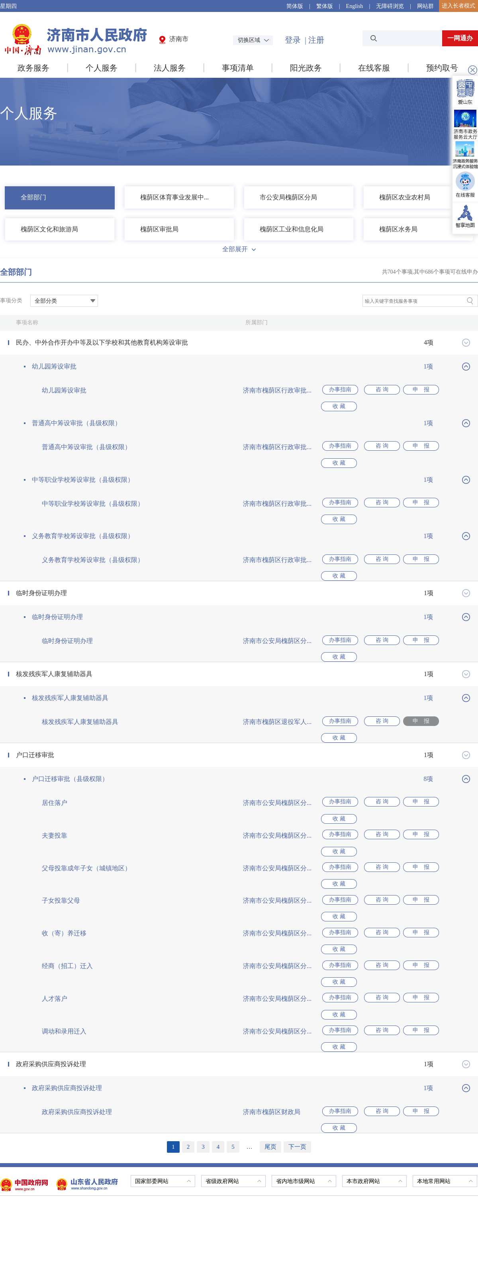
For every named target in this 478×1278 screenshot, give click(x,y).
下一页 (297, 1016)
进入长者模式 (458, 6)
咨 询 (376, 390)
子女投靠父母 (61, 822)
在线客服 (374, 67)
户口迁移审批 (35, 702)
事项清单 (238, 67)
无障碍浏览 (390, 6)
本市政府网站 (374, 1051)
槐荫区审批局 (159, 229)
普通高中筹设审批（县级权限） (76, 414)
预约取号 (442, 67)
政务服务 (33, 67)
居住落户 (54, 750)
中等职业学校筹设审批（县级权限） (83, 462)
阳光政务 (306, 67)
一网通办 (460, 38)
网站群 (425, 6)
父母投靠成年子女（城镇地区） (86, 798)
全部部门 (33, 197)
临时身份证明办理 (41, 558)
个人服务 (102, 67)
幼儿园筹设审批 (54, 366)
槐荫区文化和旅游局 (49, 229)
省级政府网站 (233, 1051)
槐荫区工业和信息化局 (291, 229)
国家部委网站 (163, 1051)
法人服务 (170, 67)
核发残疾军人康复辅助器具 (54, 630)
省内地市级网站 (304, 1051)
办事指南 (339, 390)
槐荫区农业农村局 (404, 197)
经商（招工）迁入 (67, 870)
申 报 (414, 390)
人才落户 (54, 894)
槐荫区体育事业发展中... (174, 197)
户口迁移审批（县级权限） (70, 726)
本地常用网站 (445, 1051)
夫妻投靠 (54, 774)
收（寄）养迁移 (64, 846)
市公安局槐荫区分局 (288, 197)
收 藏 (452, 390)
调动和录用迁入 (64, 918)
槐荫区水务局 (398, 229)
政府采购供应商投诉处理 (51, 942)
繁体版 (324, 6)
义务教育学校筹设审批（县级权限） (83, 510)
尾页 (270, 1016)
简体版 (294, 6)
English (354, 6)
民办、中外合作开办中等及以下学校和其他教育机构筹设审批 (102, 342)
